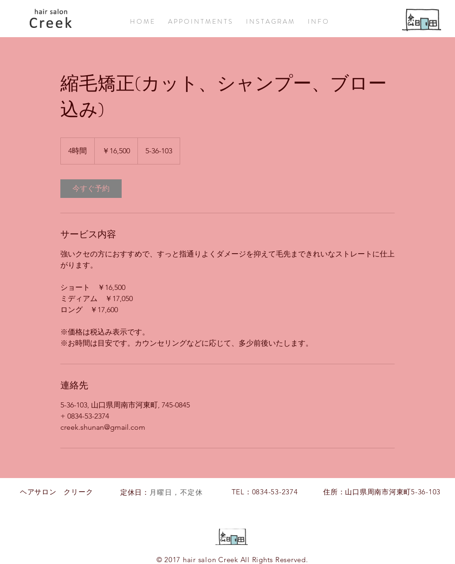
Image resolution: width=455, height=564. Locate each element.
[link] (91, 188)
